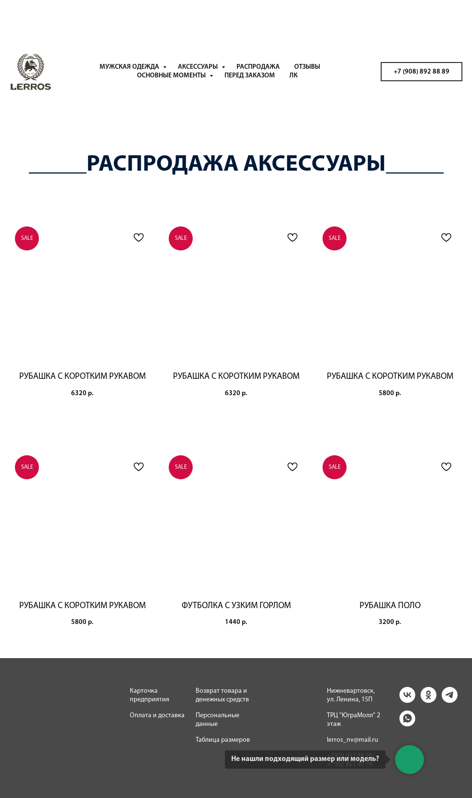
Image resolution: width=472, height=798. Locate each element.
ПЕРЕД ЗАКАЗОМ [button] (249, 75)
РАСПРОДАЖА (258, 67)
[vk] (407, 700)
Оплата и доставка (157, 715)
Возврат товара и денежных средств (222, 695)
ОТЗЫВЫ (307, 67)
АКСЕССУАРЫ (198, 67)
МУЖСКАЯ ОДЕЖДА (130, 67)
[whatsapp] (407, 724)
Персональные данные (217, 720)
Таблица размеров (223, 740)
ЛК (293, 75)
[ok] (428, 700)
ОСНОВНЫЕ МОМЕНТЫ (172, 75)
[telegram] (450, 700)
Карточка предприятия (149, 695)
